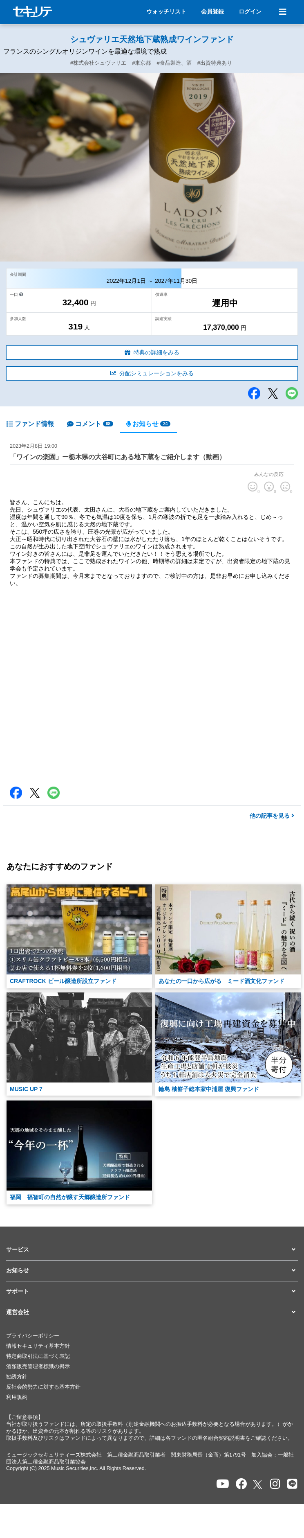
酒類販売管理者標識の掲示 (38, 1366)
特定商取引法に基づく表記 (38, 1356)
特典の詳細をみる (152, 352)
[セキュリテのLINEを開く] (292, 1484)
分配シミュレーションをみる (152, 373)
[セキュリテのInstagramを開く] (275, 1484)
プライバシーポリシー (32, 1336)
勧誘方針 (16, 1377)
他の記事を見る (272, 815)
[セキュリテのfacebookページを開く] (241, 1484)
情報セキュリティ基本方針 (38, 1346)
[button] (152, 1250)
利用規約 (16, 1397)
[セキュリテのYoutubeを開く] (222, 1484)
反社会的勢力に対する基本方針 (43, 1387)
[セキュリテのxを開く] (258, 1484)
